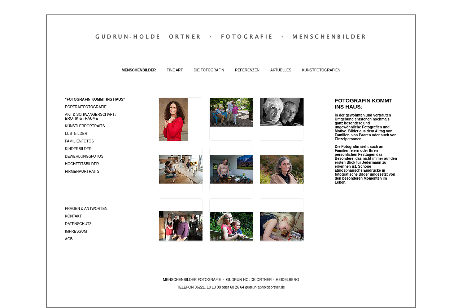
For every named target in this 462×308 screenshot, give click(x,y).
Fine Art (175, 70)
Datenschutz (78, 224)
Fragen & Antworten (86, 209)
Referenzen (247, 70)
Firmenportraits (82, 171)
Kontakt (73, 216)
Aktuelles (280, 70)
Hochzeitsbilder (82, 164)
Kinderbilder (78, 149)
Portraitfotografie (85, 107)
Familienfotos (79, 141)
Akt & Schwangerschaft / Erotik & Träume (91, 116)
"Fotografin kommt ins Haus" (95, 99)
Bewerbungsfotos (84, 156)
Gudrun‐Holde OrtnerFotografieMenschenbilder (231, 36)
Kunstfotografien (321, 70)
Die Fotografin (208, 70)
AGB (69, 239)
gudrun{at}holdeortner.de (265, 287)
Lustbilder (76, 134)
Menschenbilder (139, 70)
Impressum (76, 231)
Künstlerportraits (85, 126)
